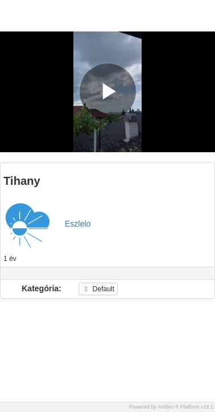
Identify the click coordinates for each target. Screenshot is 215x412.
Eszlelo (78, 223)
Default (98, 289)
